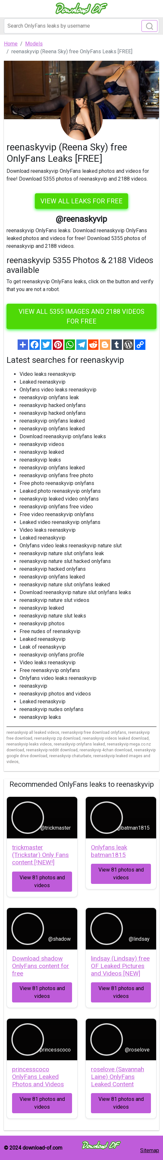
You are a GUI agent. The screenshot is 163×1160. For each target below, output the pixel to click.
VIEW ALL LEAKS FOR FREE (81, 201)
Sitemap (149, 1150)
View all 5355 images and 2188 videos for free (81, 316)
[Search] (81, 26)
